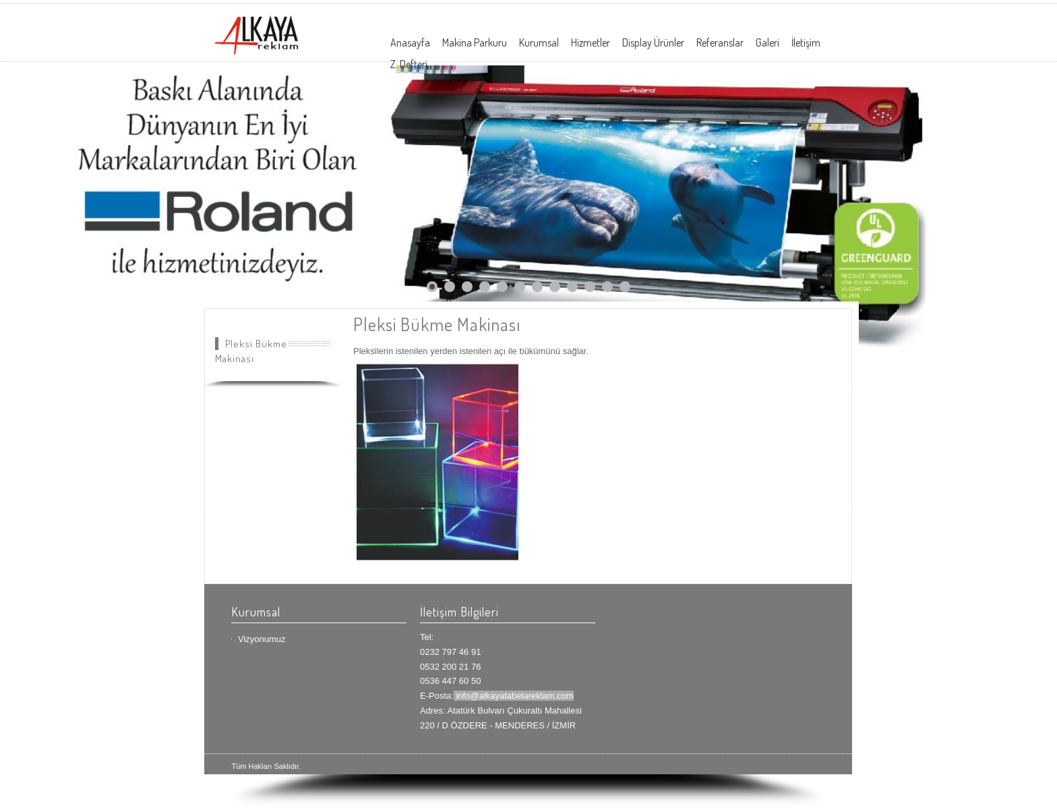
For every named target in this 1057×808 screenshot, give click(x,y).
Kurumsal (539, 42)
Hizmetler (590, 42)
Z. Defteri (408, 64)
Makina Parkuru (474, 42)
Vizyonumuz (262, 639)
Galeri (767, 42)
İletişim (805, 42)
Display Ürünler (653, 42)
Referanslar (720, 42)
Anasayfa (410, 42)
